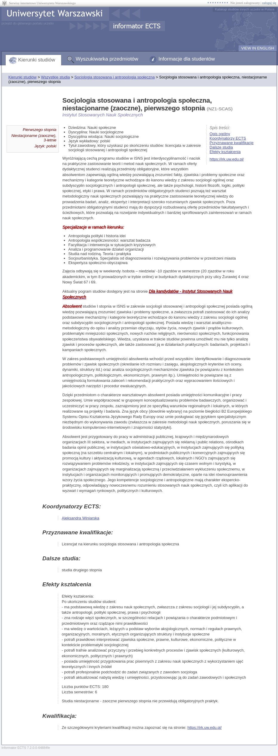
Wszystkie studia (55, 77)
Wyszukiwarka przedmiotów (107, 59)
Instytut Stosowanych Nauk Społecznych (102, 114)
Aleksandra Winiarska (80, 518)
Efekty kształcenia (225, 151)
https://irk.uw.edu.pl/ (227, 159)
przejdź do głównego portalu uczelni (27, 23)
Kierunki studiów (36, 60)
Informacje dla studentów (186, 59)
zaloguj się (269, 2)
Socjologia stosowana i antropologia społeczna (114, 77)
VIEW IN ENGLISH (257, 48)
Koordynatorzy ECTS (228, 138)
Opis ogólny (220, 134)
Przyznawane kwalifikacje (232, 143)
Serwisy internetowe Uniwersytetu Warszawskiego (42, 3)
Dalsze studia (221, 147)
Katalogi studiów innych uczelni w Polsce (244, 9)
